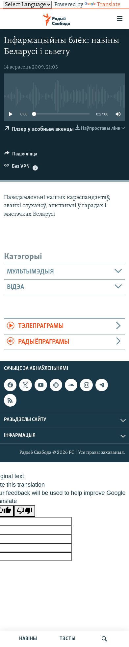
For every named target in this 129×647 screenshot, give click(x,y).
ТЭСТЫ (67, 638)
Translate (102, 5)
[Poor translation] (24, 511)
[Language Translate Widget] (27, 5)
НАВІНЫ (28, 638)
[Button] (20, 155)
